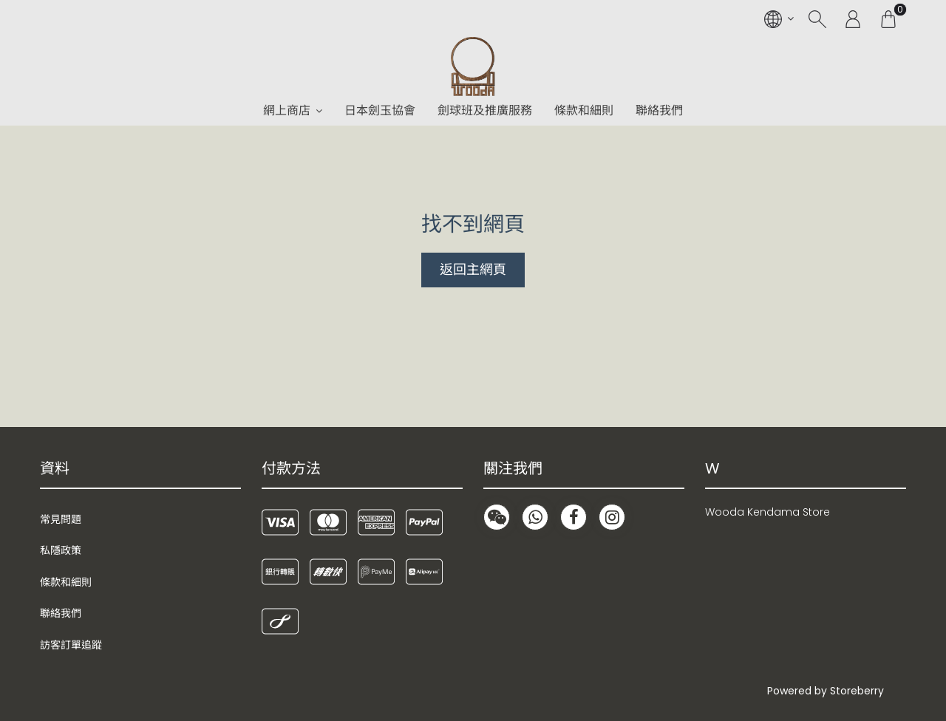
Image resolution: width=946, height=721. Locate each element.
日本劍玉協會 (379, 110)
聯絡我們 (659, 110)
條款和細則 (583, 110)
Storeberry (857, 690)
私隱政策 (60, 550)
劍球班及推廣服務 (485, 110)
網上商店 (286, 110)
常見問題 (60, 519)
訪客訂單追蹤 (71, 645)
